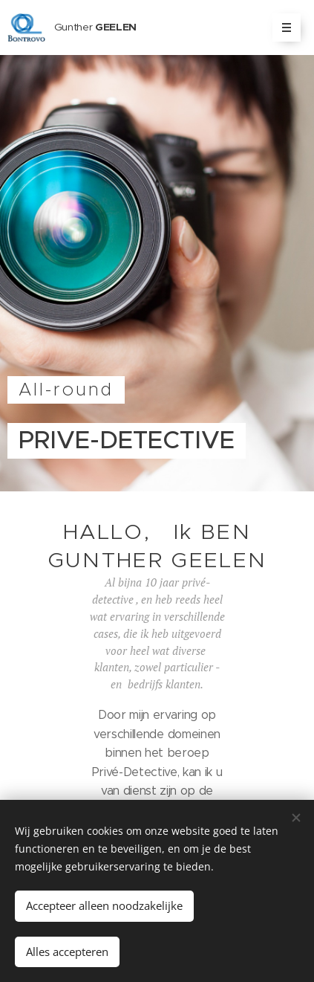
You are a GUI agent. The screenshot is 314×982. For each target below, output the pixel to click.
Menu (281, 27)
